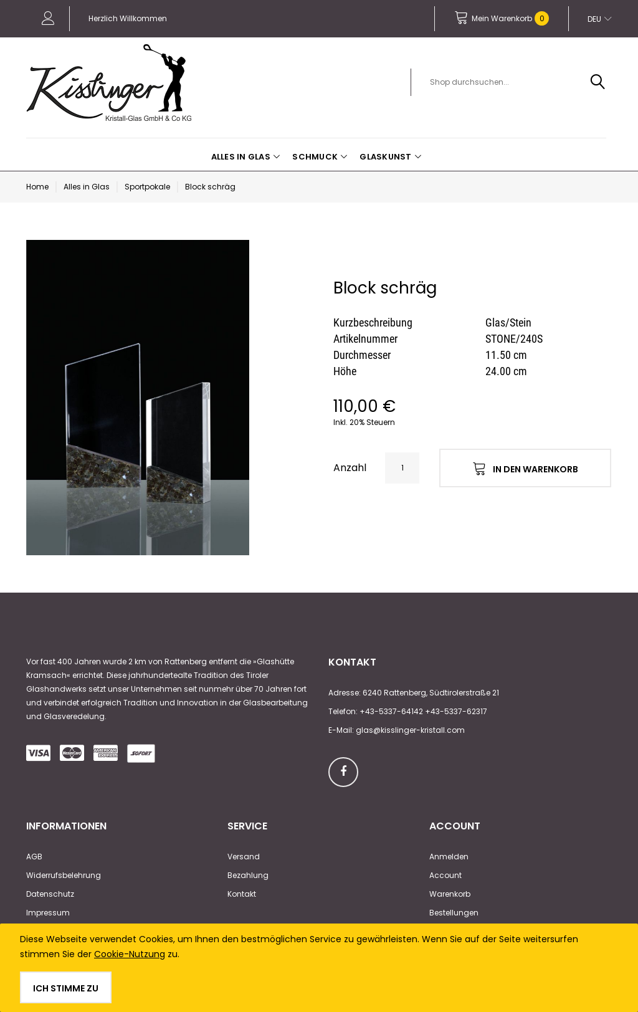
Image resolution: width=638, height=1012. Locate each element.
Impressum (48, 912)
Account (445, 875)
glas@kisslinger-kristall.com (410, 730)
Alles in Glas (87, 186)
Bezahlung (248, 875)
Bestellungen (453, 912)
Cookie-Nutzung (129, 954)
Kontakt (241, 894)
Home (37, 186)
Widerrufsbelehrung (63, 875)
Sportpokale (147, 186)
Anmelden (449, 856)
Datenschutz (50, 894)
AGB (34, 856)
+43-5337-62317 (456, 711)
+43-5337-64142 (391, 711)
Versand (243, 856)
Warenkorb (449, 894)
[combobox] (516, 82)
